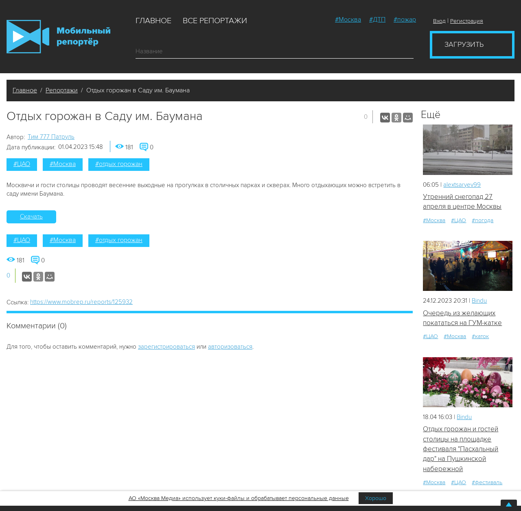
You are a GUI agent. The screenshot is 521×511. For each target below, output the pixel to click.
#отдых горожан (118, 164)
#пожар (405, 19)
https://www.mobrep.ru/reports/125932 (81, 302)
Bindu (479, 300)
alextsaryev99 (462, 184)
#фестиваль (487, 482)
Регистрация (466, 20)
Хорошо (375, 498)
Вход (439, 20)
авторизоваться (230, 346)
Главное (153, 21)
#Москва (348, 19)
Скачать (31, 216)
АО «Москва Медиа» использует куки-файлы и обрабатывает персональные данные (239, 498)
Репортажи (62, 90)
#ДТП (377, 19)
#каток (480, 336)
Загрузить (464, 44)
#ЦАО (21, 164)
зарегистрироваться (166, 346)
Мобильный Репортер (58, 36)
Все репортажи (215, 21)
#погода (482, 220)
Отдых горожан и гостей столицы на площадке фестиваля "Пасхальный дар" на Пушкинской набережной (460, 449)
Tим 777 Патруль (51, 136)
